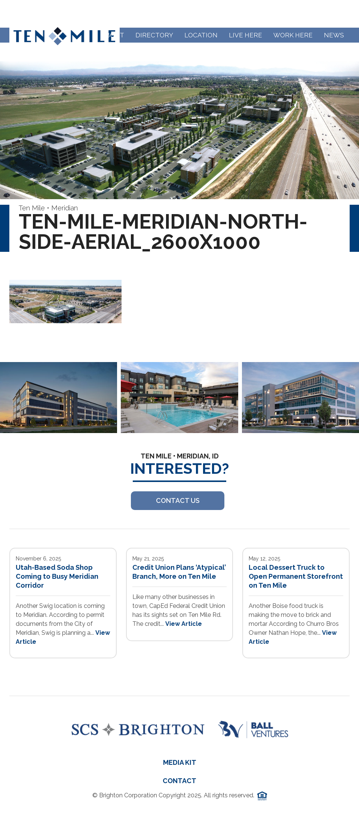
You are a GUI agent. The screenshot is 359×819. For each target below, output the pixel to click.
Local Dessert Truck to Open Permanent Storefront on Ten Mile (296, 576)
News (334, 35)
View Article (183, 623)
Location (201, 35)
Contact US (178, 500)
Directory (154, 35)
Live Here (245, 35)
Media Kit (179, 762)
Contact (179, 781)
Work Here (293, 35)
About (112, 35)
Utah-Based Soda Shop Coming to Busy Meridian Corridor (57, 576)
